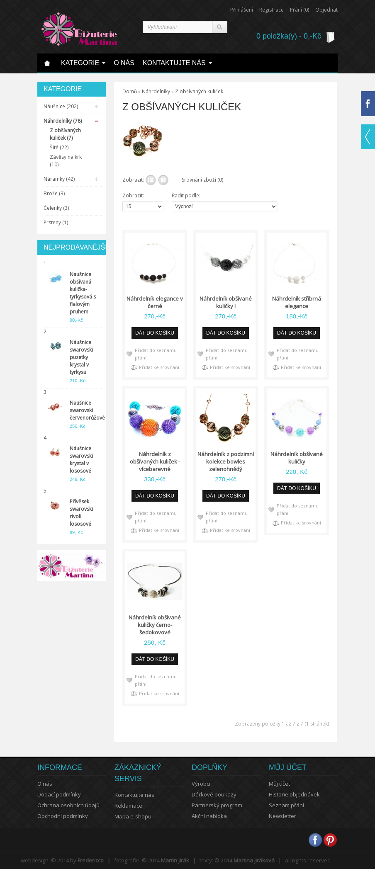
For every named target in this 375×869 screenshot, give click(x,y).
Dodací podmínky (59, 794)
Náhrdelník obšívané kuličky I (226, 302)
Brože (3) (54, 193)
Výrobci (201, 783)
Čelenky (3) (56, 207)
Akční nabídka (209, 816)
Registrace (271, 9)
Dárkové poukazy (214, 794)
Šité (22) (59, 147)
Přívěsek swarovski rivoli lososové (81, 512)
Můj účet (279, 783)
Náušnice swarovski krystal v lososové (81, 459)
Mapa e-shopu (132, 816)
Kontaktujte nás (174, 62)
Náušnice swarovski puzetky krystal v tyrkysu (81, 357)
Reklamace (128, 805)
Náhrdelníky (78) (63, 120)
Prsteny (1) (56, 222)
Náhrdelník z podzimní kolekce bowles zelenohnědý (225, 461)
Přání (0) (299, 9)
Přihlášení (241, 9)
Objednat (326, 9)
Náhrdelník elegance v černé (155, 302)
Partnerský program (217, 805)
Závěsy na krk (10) (66, 160)
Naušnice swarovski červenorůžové (85, 410)
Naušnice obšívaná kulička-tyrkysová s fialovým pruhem (83, 293)
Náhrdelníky (156, 91)
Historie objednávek (294, 794)
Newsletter (282, 816)
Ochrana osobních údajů (68, 805)
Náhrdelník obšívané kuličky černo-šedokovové (155, 625)
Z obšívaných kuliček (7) (65, 134)
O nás (44, 783)
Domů (129, 91)
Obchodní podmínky (62, 816)
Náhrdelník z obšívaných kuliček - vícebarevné (155, 461)
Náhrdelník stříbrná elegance (296, 302)
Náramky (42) (59, 178)
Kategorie (80, 62)
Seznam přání (286, 805)
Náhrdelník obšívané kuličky (296, 457)
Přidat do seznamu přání (156, 354)
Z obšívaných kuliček (199, 91)
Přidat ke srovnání (159, 367)
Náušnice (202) (61, 106)
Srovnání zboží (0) (202, 179)
